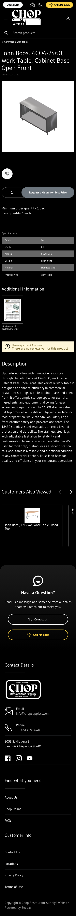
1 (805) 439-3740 (28, 730)
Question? (13, 4)
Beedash (27, 907)
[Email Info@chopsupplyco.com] (32, 4)
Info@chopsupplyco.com (33, 713)
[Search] (38, 32)
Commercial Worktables (16, 41)
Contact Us (38, 619)
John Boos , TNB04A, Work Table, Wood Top (31, 526)
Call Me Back (59, 5)
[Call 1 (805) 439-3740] (40, 4)
